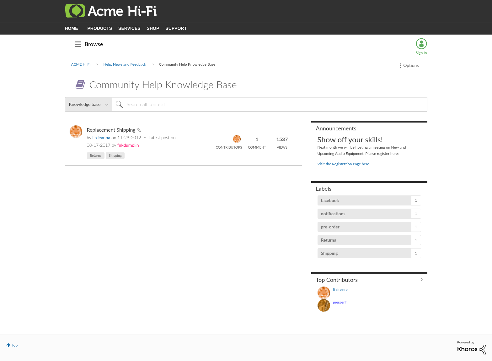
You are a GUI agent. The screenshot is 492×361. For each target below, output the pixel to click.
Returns (95, 155)
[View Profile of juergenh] (340, 302)
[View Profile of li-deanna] (101, 137)
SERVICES (129, 28)
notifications (333, 213)
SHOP (153, 28)
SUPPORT (176, 28)
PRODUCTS (100, 28)
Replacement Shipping (112, 130)
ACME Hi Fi (81, 64)
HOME (71, 28)
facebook (330, 200)
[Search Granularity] (88, 104)
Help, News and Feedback (124, 64)
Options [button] (411, 65)
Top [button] (15, 345)
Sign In (421, 52)
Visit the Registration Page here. (344, 163)
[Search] (269, 104)
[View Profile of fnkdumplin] (128, 145)
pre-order (330, 226)
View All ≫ (369, 279)
